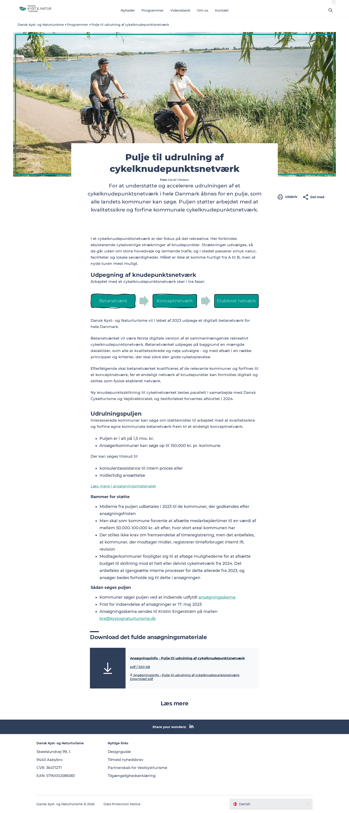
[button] (289, 197)
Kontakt (222, 10)
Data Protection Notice (121, 804)
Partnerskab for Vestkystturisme (137, 768)
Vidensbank (180, 10)
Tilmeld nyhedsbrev (125, 760)
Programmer (153, 10)
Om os (202, 10)
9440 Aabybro (50, 760)
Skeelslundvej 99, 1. (54, 752)
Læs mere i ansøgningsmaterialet (123, 486)
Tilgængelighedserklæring (132, 776)
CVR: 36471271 (49, 768)
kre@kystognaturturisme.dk (127, 618)
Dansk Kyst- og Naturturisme (41, 25)
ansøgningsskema (217, 597)
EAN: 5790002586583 (56, 776)
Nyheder (128, 10)
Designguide (119, 752)
